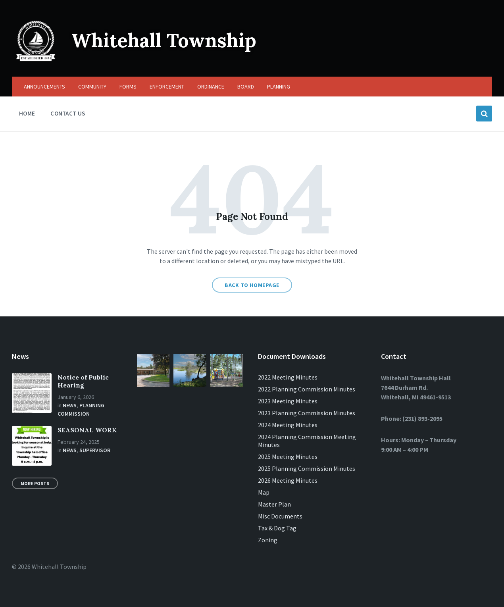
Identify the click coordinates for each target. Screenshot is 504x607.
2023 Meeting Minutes (287, 401)
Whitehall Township (163, 40)
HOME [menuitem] (27, 113)
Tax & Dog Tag (277, 528)
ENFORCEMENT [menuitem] (167, 86)
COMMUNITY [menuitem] (92, 86)
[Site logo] (36, 61)
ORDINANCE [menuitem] (210, 86)
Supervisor (94, 450)
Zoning (267, 540)
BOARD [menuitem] (245, 86)
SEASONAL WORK (87, 430)
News (70, 405)
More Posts (35, 483)
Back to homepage (252, 285)
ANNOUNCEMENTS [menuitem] (44, 86)
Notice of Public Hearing (83, 381)
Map (263, 492)
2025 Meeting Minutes (287, 457)
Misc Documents (280, 516)
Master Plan (274, 504)
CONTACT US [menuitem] (67, 113)
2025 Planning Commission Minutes (306, 468)
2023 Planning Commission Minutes (306, 413)
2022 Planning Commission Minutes (306, 389)
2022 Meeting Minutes (287, 377)
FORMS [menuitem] (128, 86)
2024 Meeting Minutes (287, 425)
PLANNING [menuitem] (278, 86)
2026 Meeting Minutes (287, 480)
